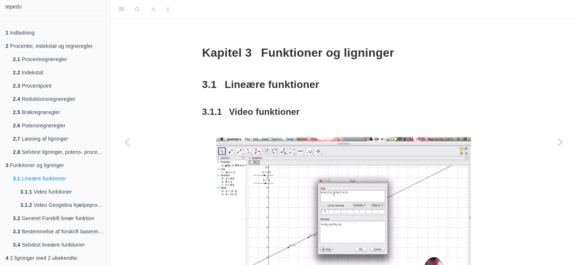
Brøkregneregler (36, 112)
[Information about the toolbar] (168, 9)
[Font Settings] (153, 9)
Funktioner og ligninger (35, 165)
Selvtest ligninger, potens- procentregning (61, 152)
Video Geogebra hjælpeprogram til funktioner (65, 205)
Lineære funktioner (39, 178)
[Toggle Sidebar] (121, 9)
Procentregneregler (40, 59)
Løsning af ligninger (40, 139)
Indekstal (28, 72)
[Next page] (560, 141)
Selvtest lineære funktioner (49, 245)
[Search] (137, 9)
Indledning (20, 33)
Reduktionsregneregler (44, 99)
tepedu (14, 7)
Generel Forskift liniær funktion (53, 218)
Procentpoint (32, 86)
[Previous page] (127, 141)
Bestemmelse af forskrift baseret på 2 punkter (61, 231)
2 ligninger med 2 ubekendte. (42, 258)
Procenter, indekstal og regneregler (49, 46)
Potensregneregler (39, 125)
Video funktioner (46, 192)
